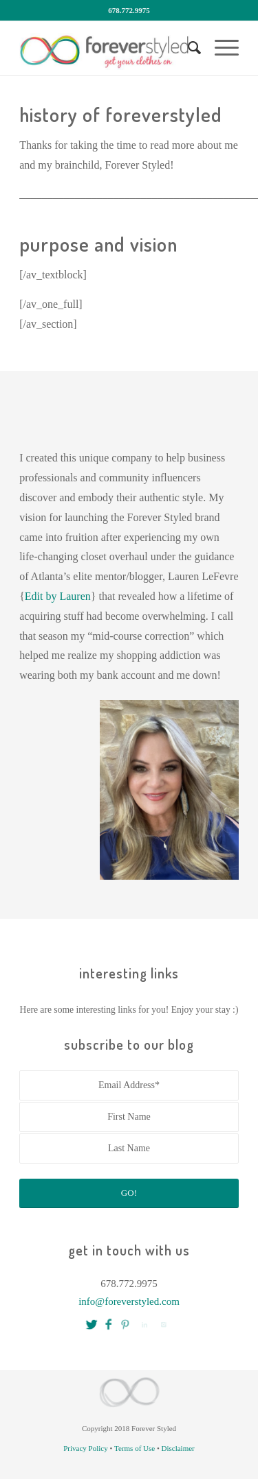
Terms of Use (134, 1448)
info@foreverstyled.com (129, 1301)
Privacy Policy (85, 1448)
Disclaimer (178, 1448)
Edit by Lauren (58, 596)
